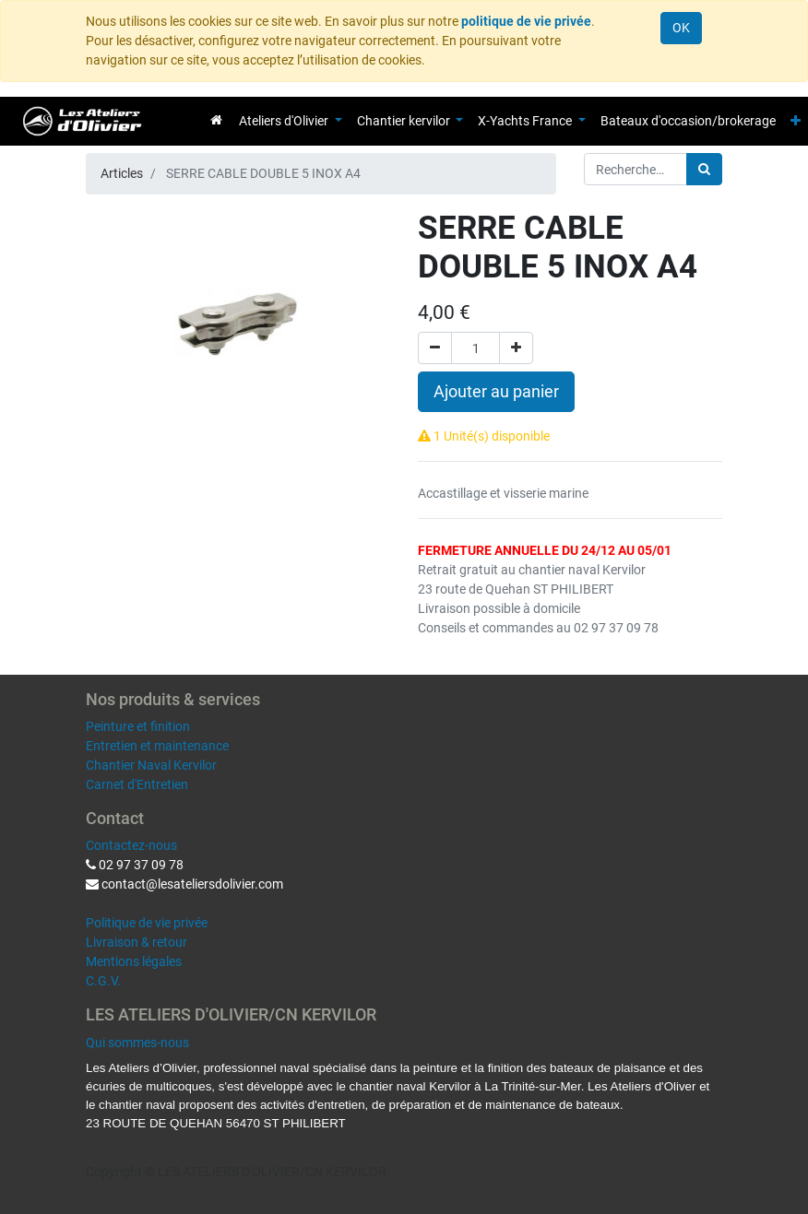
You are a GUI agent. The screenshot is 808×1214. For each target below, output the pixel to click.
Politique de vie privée (147, 922)
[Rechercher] (704, 169)
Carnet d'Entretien (137, 784)
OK (681, 27)
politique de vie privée (526, 21)
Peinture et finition (138, 726)
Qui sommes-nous (137, 1042)
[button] (795, 121)
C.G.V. (103, 980)
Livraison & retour (136, 942)
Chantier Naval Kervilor (151, 765)
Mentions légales (134, 961)
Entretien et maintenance (157, 745)
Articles (122, 173)
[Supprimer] (435, 348)
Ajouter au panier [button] (496, 392)
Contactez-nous (131, 845)
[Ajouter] (516, 348)
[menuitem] (216, 119)
